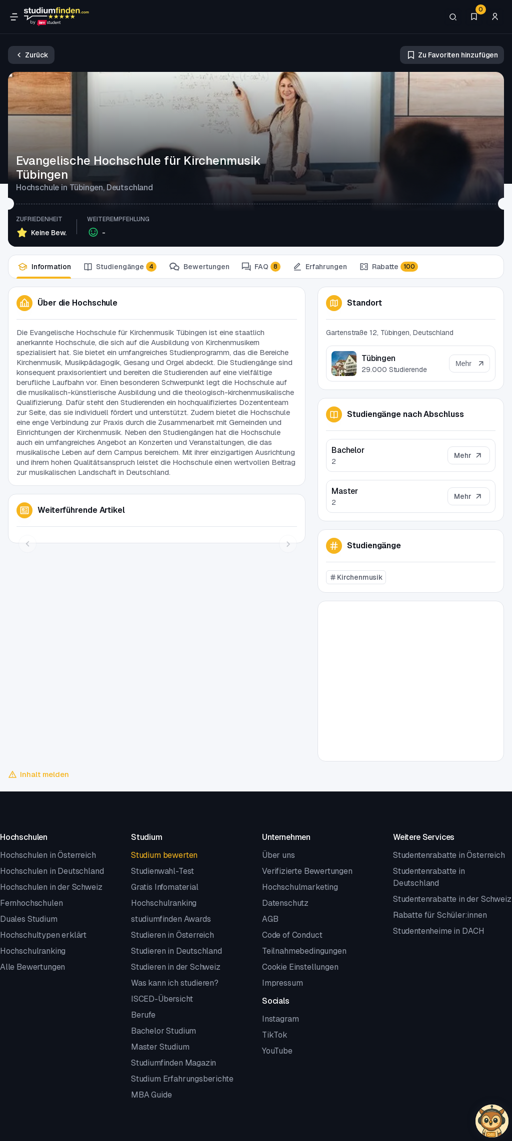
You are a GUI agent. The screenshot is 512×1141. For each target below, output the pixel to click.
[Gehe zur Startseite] (56, 17)
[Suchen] (453, 17)
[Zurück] (31, 55)
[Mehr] (469, 455)
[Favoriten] (474, 17)
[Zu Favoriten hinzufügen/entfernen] (452, 55)
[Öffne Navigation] (14, 17)
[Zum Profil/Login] (495, 17)
